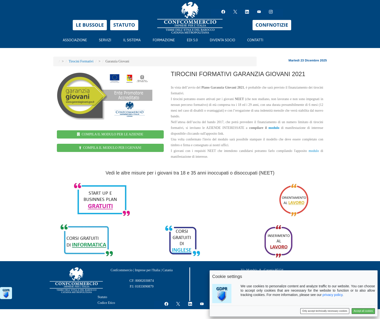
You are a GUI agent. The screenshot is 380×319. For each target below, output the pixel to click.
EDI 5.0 (194, 39)
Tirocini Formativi (81, 61)
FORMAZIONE (166, 39)
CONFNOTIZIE (272, 25)
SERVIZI (107, 39)
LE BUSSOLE (90, 25)
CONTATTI (255, 40)
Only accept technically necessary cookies (324, 311)
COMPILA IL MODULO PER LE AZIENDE (110, 134)
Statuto (102, 297)
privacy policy (333, 295)
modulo (274, 128)
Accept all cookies (363, 311)
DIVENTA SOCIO (222, 40)
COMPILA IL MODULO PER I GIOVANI (110, 148)
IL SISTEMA (134, 39)
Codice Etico (106, 303)
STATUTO (124, 25)
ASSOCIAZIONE (75, 40)
